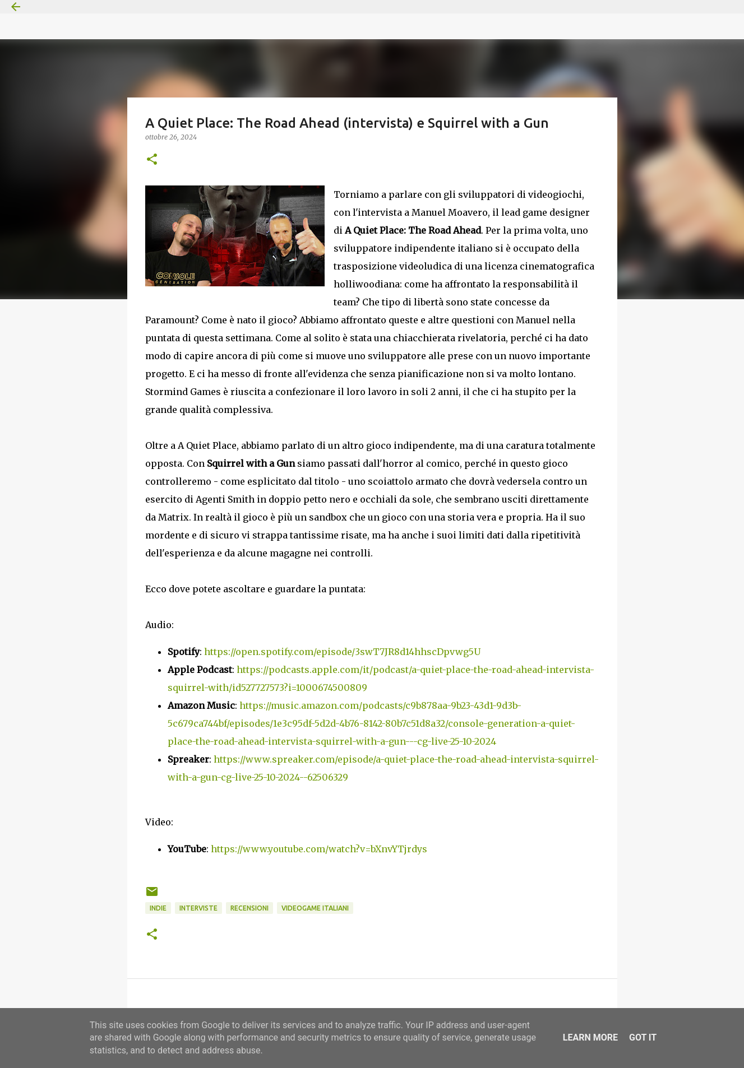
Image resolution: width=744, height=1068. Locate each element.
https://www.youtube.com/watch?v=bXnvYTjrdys (319, 849)
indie (158, 908)
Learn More (590, 1037)
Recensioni (249, 908)
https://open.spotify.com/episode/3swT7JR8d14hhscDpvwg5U (342, 651)
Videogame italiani (315, 908)
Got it (643, 1037)
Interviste (198, 908)
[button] (152, 160)
